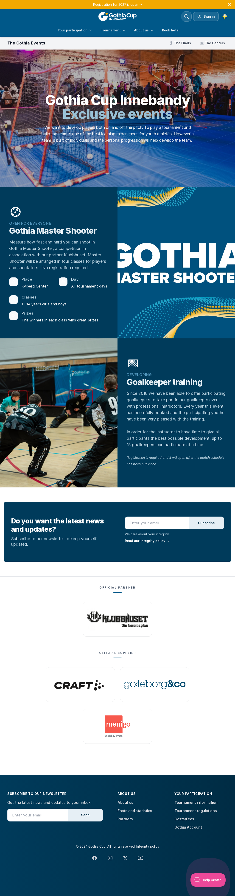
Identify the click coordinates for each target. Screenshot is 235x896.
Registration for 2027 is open (117, 4)
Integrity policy (147, 846)
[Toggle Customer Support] (208, 880)
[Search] (187, 16)
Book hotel (170, 30)
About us (144, 30)
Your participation (75, 30)
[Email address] (157, 523)
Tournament (113, 30)
